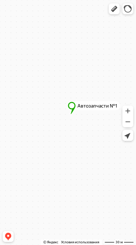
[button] (114, 8)
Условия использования (80, 242)
